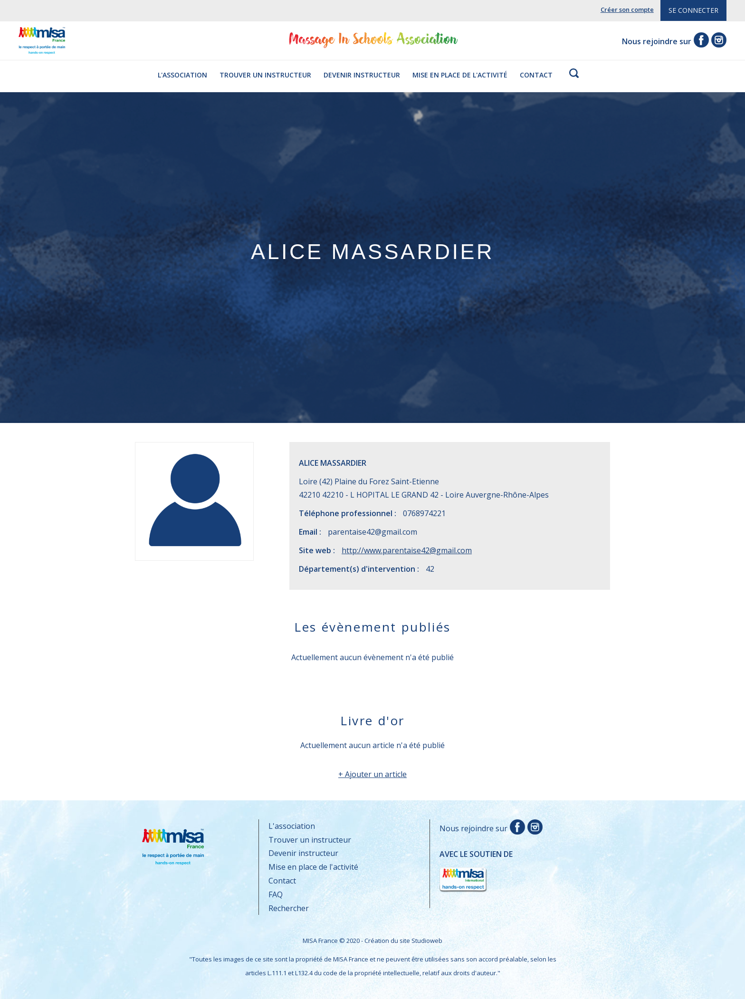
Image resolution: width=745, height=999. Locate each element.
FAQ (275, 894)
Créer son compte (627, 9)
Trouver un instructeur (265, 74)
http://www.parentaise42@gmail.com (407, 550)
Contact (536, 74)
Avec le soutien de (476, 871)
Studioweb (426, 940)
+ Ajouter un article (372, 774)
